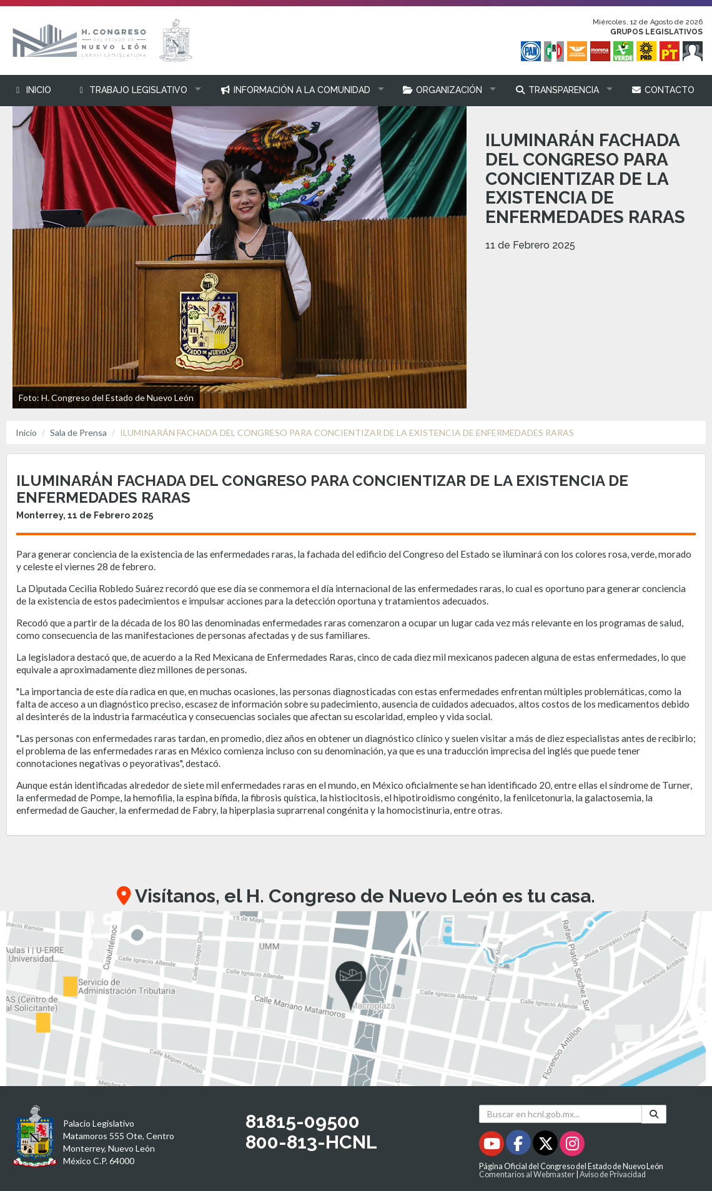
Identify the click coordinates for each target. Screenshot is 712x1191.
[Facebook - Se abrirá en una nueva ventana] (519, 1145)
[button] (136, 90)
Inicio (26, 432)
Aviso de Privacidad (613, 1174)
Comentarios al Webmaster (527, 1174)
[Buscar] (653, 1114)
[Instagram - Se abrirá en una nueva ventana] (572, 1145)
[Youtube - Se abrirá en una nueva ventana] (492, 1145)
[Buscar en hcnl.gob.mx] (560, 1114)
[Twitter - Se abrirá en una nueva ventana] (546, 1145)
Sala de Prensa (78, 432)
